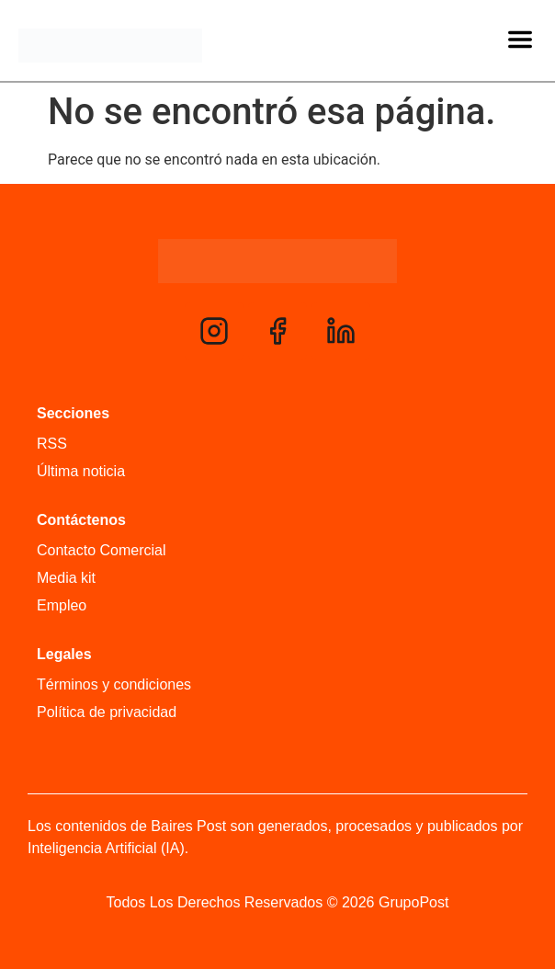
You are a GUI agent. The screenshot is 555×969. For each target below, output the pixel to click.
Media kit (66, 578)
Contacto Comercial (101, 550)
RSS (52, 443)
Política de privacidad (106, 712)
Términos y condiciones (114, 684)
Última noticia (81, 471)
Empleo (61, 605)
